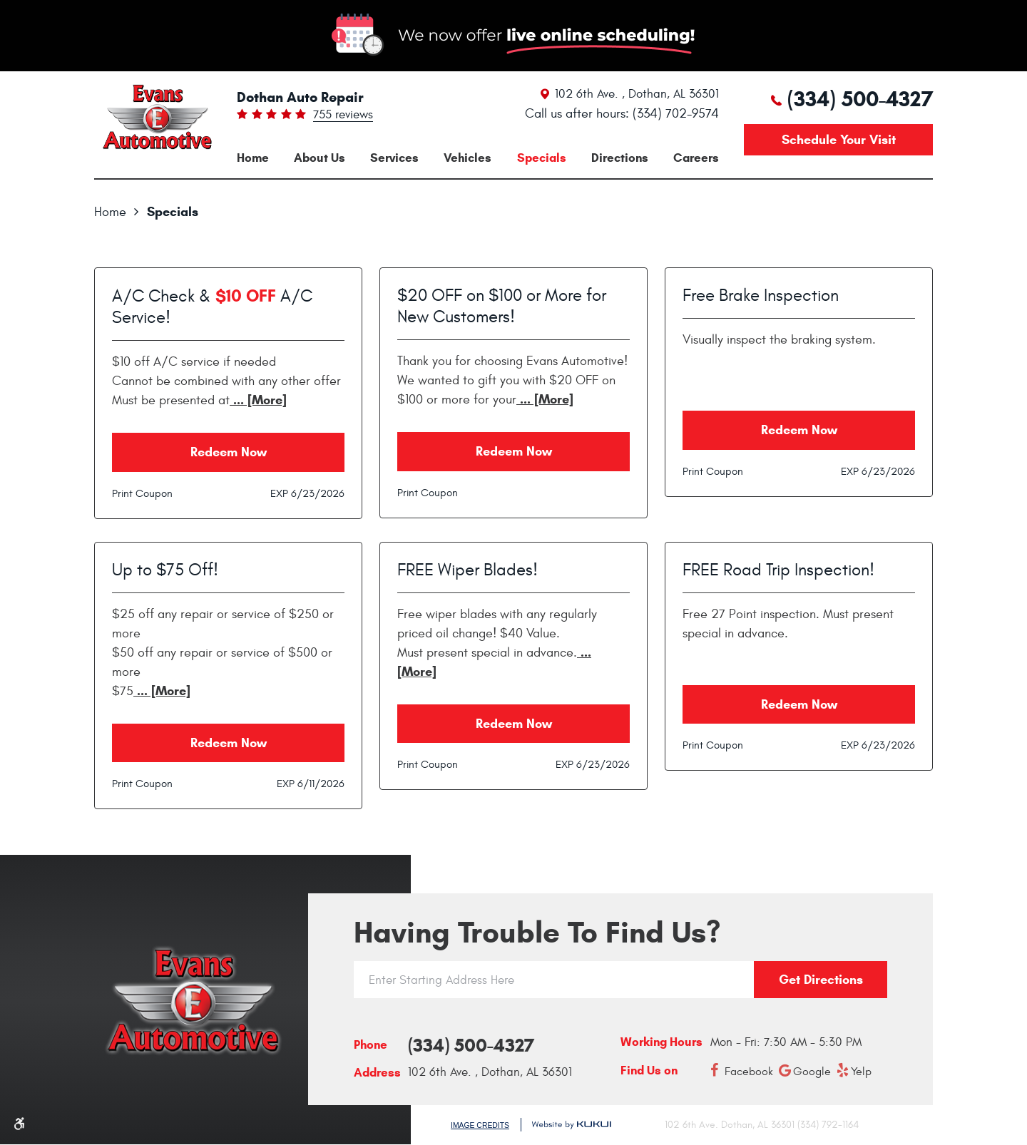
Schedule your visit (839, 140)
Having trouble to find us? (537, 932)
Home (253, 157)
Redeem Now (228, 452)
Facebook (749, 1071)
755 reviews (343, 115)
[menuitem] (253, 158)
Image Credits (480, 1125)
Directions (619, 157)
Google (812, 1071)
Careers (696, 157)
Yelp (861, 1071)
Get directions (821, 979)
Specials (541, 157)
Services (394, 157)
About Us (319, 157)
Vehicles (467, 157)
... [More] (258, 400)
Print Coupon (142, 494)
